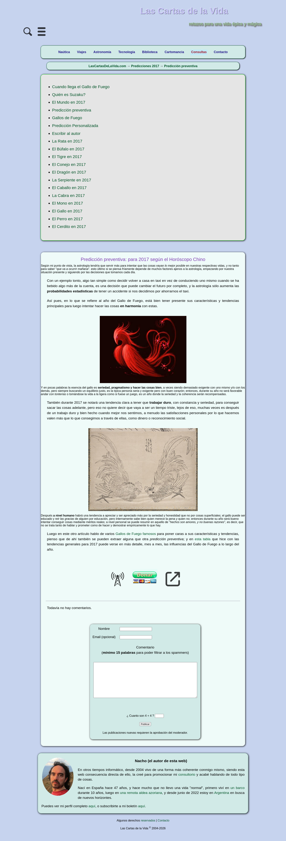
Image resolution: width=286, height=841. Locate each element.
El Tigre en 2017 (67, 156)
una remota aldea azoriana (141, 800)
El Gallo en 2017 (67, 211)
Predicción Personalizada (75, 125)
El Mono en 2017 (67, 203)
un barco (238, 795)
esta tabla (202, 539)
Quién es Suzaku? (69, 94)
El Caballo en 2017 (69, 187)
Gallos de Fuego (67, 118)
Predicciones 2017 (145, 66)
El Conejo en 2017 (69, 164)
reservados (148, 827)
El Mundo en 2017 (68, 102)
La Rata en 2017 (67, 141)
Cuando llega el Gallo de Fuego (81, 87)
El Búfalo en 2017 (68, 149)
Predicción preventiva (181, 66)
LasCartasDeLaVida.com (107, 66)
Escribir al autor (66, 133)
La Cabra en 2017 (68, 195)
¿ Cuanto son (136, 723)
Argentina (221, 800)
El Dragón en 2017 (69, 172)
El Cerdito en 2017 (69, 226)
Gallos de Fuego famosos (135, 534)
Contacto (163, 827)
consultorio (186, 782)
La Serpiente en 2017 (71, 180)
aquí (91, 813)
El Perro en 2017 (67, 219)
